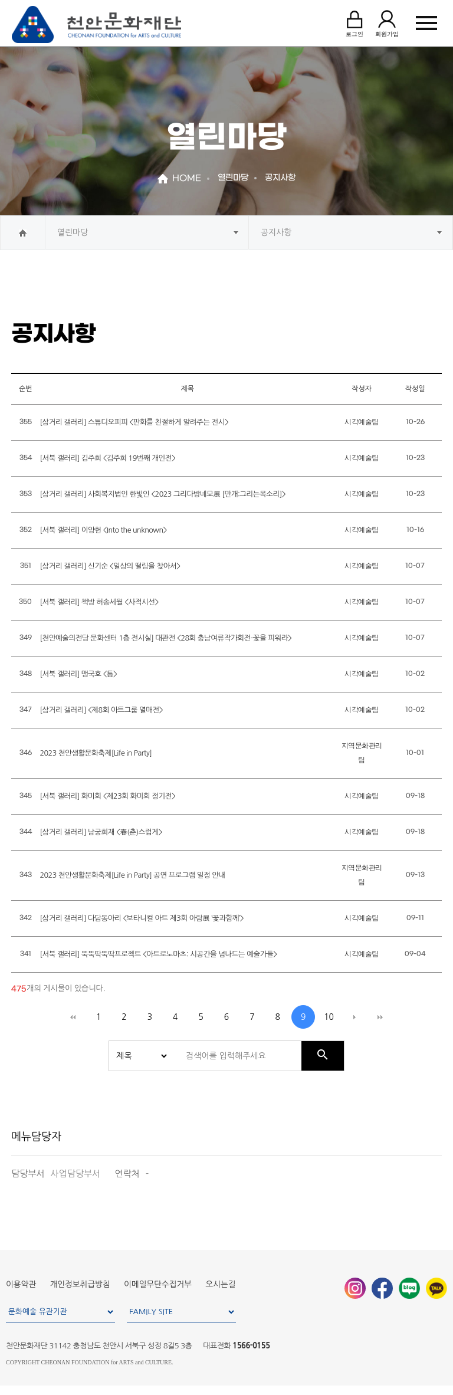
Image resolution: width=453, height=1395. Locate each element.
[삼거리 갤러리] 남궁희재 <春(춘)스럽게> (101, 832)
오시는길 (221, 1284)
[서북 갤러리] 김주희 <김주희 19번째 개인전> (107, 458)
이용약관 (21, 1284)
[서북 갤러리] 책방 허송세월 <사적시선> (99, 602)
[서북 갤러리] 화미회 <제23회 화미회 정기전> (107, 796)
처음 (73, 1017)
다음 (354, 1017)
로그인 (354, 22)
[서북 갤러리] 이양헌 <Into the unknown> (103, 530)
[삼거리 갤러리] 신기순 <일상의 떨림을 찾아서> (110, 566)
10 (329, 1017)
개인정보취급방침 (80, 1284)
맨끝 (380, 1017)
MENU (426, 23)
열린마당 (72, 232)
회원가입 (387, 22)
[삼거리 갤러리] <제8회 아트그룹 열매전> (101, 710)
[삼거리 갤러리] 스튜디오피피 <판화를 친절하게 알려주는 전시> (134, 422)
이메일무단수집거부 (158, 1284)
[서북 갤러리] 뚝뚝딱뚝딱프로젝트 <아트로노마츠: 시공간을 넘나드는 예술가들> (158, 954)
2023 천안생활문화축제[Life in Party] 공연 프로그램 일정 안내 (132, 875)
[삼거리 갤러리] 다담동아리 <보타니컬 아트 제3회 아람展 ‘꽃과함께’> (142, 918)
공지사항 (276, 232)
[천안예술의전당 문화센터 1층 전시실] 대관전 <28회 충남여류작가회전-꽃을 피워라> (165, 638)
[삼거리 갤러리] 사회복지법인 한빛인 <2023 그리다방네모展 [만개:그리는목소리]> (162, 494)
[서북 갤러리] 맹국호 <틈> (78, 674)
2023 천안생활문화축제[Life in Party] (96, 753)
